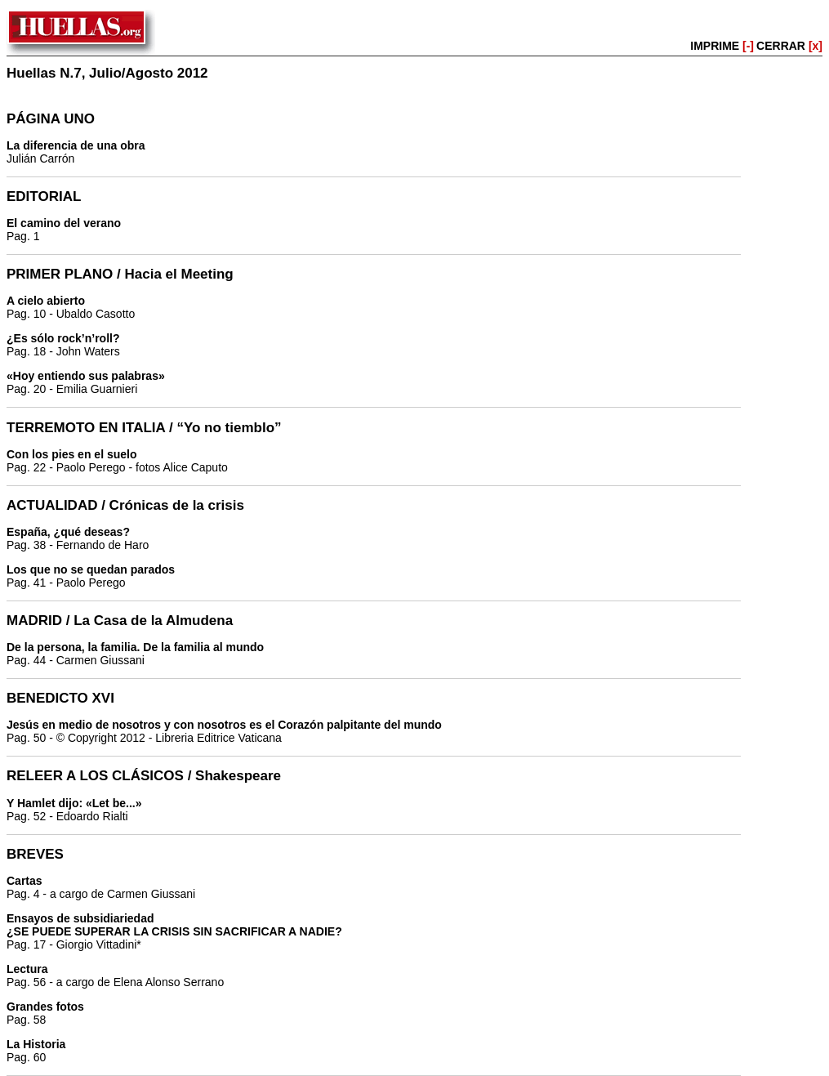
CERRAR (789, 45)
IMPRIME (722, 45)
